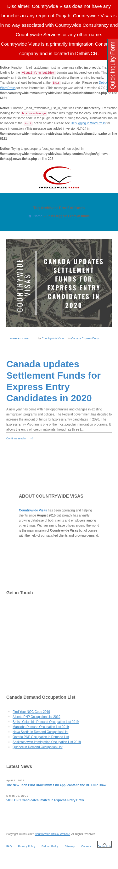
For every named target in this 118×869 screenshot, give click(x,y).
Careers (86, 846)
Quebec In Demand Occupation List (37, 747)
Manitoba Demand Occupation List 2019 (41, 727)
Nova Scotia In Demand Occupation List (40, 732)
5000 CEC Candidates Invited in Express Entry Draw (45, 800)
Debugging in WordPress (88, 123)
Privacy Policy (26, 846)
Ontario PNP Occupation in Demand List (41, 737)
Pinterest (26, 647)
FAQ (9, 846)
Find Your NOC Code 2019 (31, 712)
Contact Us (27, 609)
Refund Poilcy (50, 846)
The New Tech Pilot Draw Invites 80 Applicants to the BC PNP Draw (56, 785)
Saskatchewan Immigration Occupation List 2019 (47, 742)
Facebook (26, 634)
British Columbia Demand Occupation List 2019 (46, 722)
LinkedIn (25, 660)
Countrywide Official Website (52, 834)
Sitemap (70, 846)
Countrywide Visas (53, 338)
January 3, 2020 (19, 338)
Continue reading (16, 438)
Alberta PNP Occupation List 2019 (36, 717)
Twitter (24, 622)
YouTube (26, 672)
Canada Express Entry (85, 338)
